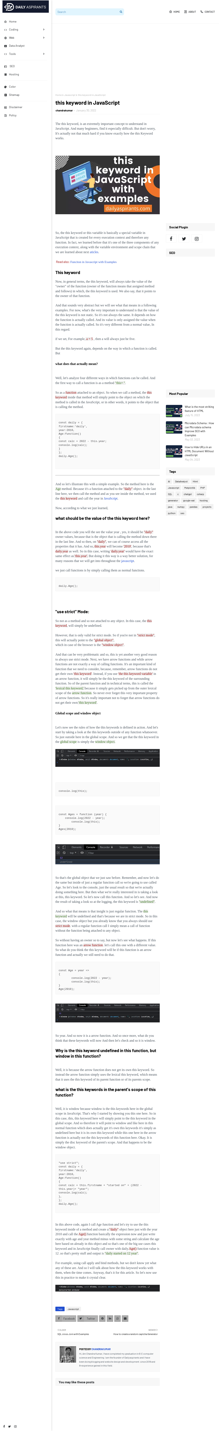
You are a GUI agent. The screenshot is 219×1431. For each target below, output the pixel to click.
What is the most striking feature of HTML (199, 408)
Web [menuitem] (9, 37)
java (170, 506)
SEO (9, 66)
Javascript (69, 94)
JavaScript (110, 498)
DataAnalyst (181, 481)
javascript (127, 561)
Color (10, 86)
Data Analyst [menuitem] (14, 45)
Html (195, 481)
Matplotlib (189, 487)
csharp (200, 494)
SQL (170, 494)
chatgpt (188, 494)
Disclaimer (13, 107)
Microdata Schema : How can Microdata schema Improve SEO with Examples (199, 429)
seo (182, 513)
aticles (94, 252)
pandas (193, 506)
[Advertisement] (135, 58)
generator (173, 500)
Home (174, 11)
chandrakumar (64, 110)
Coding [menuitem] (11, 29)
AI (169, 481)
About (190, 11)
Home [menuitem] (10, 21)
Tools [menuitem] (10, 54)
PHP (202, 487)
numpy (181, 506)
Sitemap (11, 94)
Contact (207, 11)
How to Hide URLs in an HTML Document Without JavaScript (199, 451)
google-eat (189, 500)
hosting (204, 500)
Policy (10, 115)
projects (207, 506)
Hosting (11, 74)
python (171, 513)
